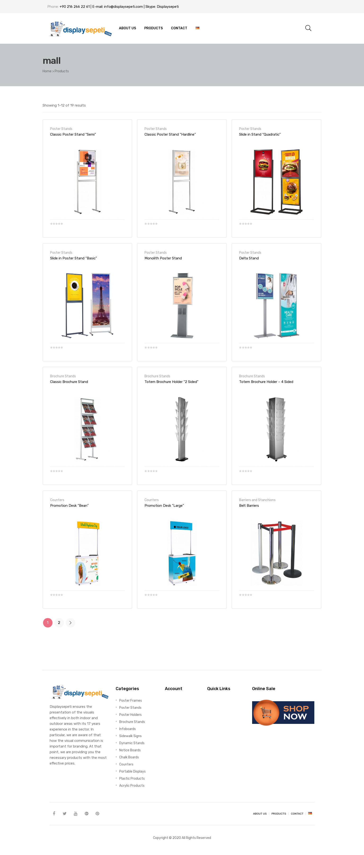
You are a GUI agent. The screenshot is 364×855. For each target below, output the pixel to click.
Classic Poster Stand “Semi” (73, 134)
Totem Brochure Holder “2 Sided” (171, 382)
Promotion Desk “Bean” (69, 505)
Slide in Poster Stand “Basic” (73, 258)
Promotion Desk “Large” (164, 505)
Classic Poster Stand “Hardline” (170, 134)
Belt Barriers (249, 505)
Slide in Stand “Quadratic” (260, 134)
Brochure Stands (63, 376)
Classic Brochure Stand (69, 382)
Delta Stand (249, 258)
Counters (57, 500)
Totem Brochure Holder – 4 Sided (266, 382)
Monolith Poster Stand (163, 258)
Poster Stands (61, 129)
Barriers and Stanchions (257, 500)
